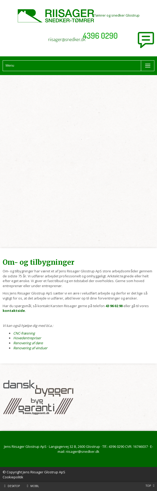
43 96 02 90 (114, 305)
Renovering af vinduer (30, 348)
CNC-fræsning (24, 333)
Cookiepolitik (13, 477)
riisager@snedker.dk (66, 39)
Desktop (14, 486)
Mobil (34, 486)
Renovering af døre (28, 343)
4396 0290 (100, 36)
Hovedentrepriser (27, 338)
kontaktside (14, 310)
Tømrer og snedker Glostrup (79, 15)
